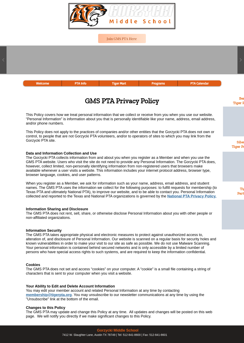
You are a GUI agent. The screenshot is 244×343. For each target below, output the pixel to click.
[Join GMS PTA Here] (122, 38)
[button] (158, 83)
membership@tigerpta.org (49, 295)
